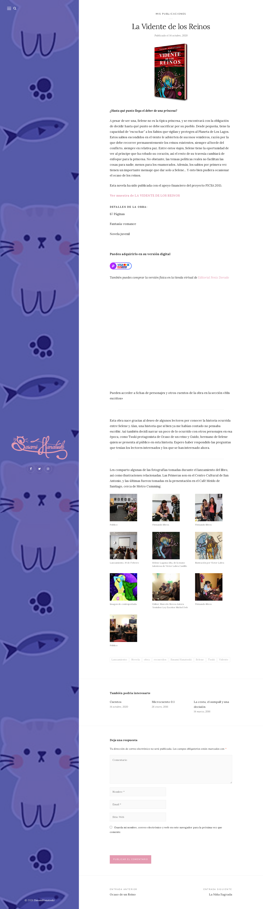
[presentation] (134, 846)
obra (147, 659)
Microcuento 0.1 (163, 702)
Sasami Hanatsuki (181, 659)
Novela (135, 659)
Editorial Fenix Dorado (213, 277)
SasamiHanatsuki (44, 900)
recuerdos (160, 659)
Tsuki (211, 659)
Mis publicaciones (171, 13)
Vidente (223, 659)
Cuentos (115, 702)
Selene (200, 659)
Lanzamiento (119, 659)
